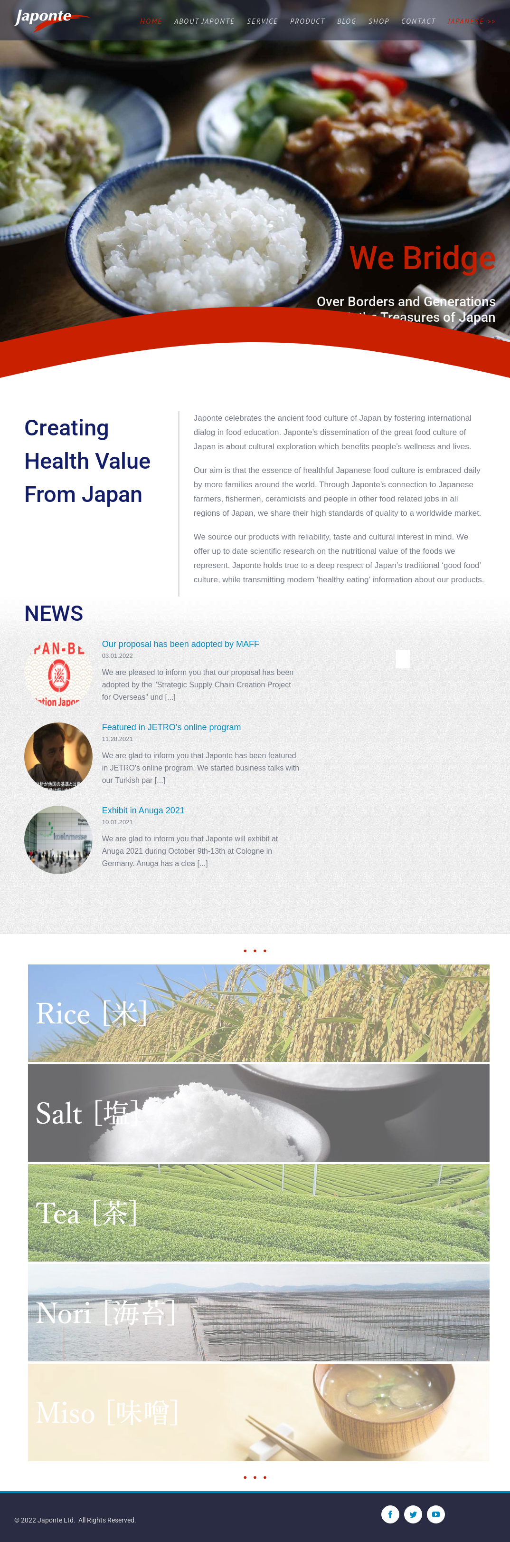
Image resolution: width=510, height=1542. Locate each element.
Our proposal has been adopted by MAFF (180, 644)
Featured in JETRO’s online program (171, 727)
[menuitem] (157, 21)
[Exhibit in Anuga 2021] (58, 840)
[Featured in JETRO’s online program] (58, 757)
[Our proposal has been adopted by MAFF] (58, 673)
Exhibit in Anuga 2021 (143, 810)
